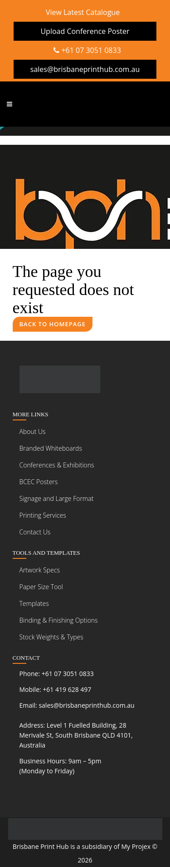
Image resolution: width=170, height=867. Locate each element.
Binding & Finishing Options (58, 620)
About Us (32, 431)
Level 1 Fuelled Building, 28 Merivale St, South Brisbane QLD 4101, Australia (76, 735)
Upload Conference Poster (84, 31)
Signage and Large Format (56, 498)
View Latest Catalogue (83, 12)
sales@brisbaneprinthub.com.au (85, 69)
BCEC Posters (38, 481)
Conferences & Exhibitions (56, 465)
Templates (34, 603)
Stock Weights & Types (51, 637)
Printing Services (42, 515)
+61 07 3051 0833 (87, 50)
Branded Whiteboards (50, 448)
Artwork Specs (39, 570)
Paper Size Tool (41, 586)
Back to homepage (52, 324)
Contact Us (35, 532)
